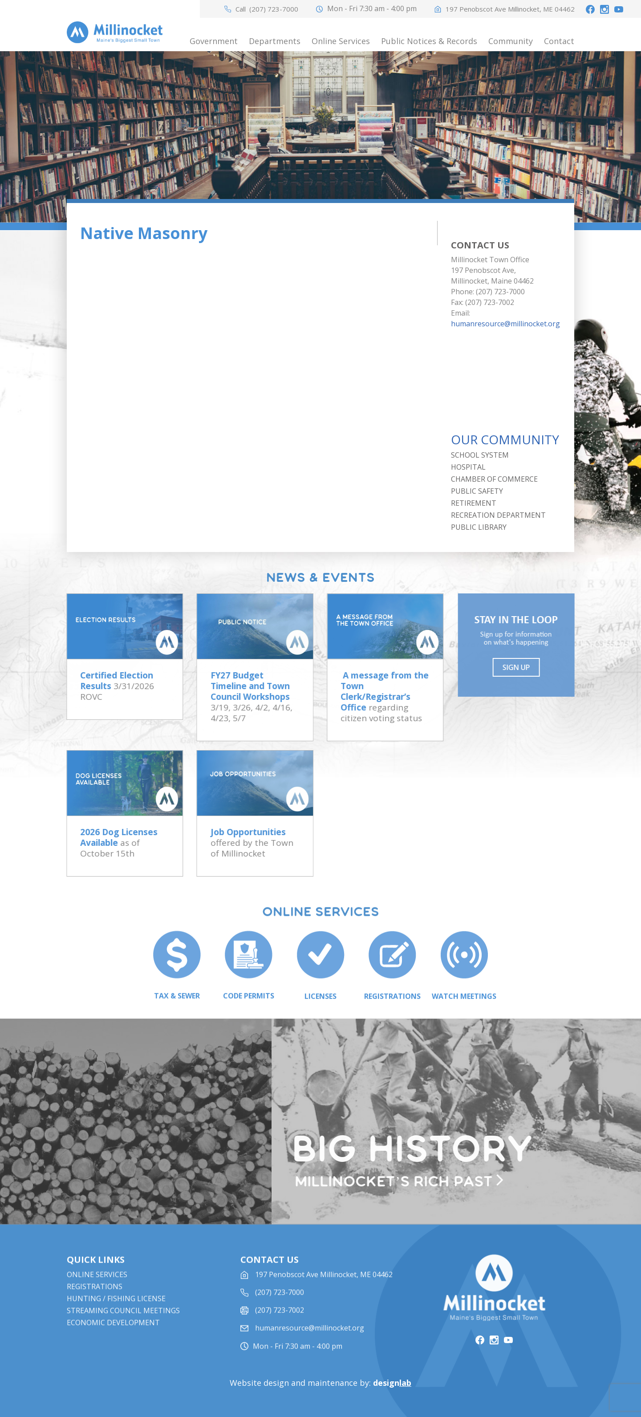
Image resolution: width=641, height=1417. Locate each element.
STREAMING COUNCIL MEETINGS (123, 1326)
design (392, 1382)
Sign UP (522, 667)
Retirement (473, 503)
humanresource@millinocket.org (505, 324)
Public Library (479, 527)
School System (480, 455)
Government (214, 41)
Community (510, 41)
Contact (559, 41)
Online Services (341, 41)
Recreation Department (498, 515)
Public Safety (477, 491)
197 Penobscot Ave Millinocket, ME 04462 (510, 9)
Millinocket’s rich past (399, 1182)
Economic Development (113, 1338)
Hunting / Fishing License (116, 1314)
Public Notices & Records (429, 41)
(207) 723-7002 (279, 1326)
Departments (274, 41)
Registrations (94, 1302)
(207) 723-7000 (273, 9)
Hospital (468, 467)
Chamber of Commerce (494, 479)
